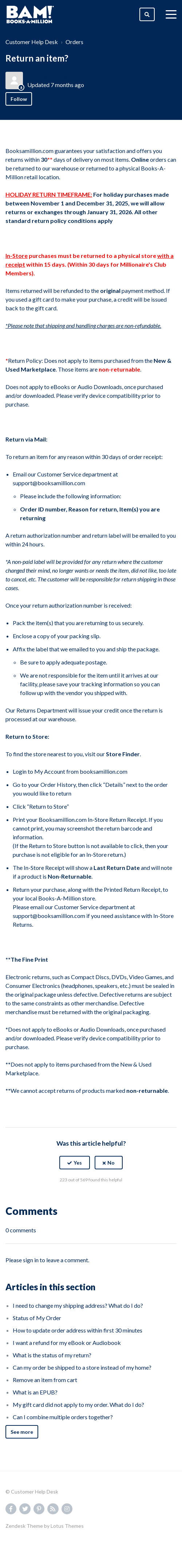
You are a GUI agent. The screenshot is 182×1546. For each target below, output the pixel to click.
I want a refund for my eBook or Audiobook (67, 1342)
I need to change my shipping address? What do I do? (78, 1305)
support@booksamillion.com (49, 482)
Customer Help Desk (31, 41)
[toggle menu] (171, 14)
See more (22, 1432)
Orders (74, 41)
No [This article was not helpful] (111, 1163)
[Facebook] (75, 1197)
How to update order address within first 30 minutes (77, 1330)
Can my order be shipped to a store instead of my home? (82, 1367)
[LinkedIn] (106, 1197)
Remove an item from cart (45, 1379)
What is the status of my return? (52, 1354)
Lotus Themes (67, 1526)
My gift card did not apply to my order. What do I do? (78, 1404)
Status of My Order (37, 1317)
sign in (31, 1259)
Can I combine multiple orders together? (63, 1416)
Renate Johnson (48, 75)
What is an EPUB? (35, 1392)
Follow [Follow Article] (19, 99)
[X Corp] (91, 1197)
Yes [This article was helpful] (78, 1163)
